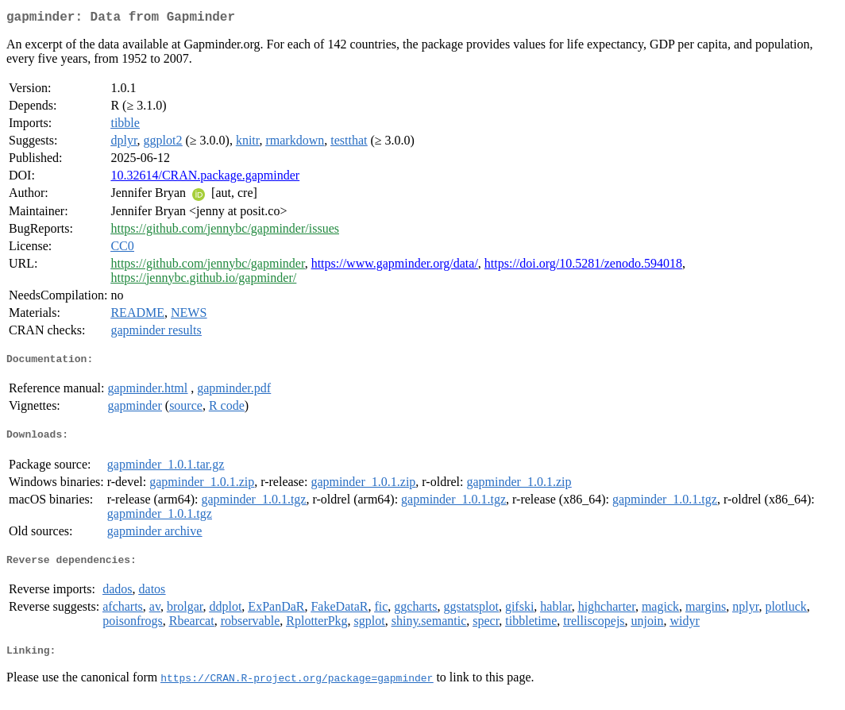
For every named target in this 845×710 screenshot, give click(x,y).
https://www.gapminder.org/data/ (394, 266)
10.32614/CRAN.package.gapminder (204, 178)
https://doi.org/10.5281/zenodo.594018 (583, 266)
